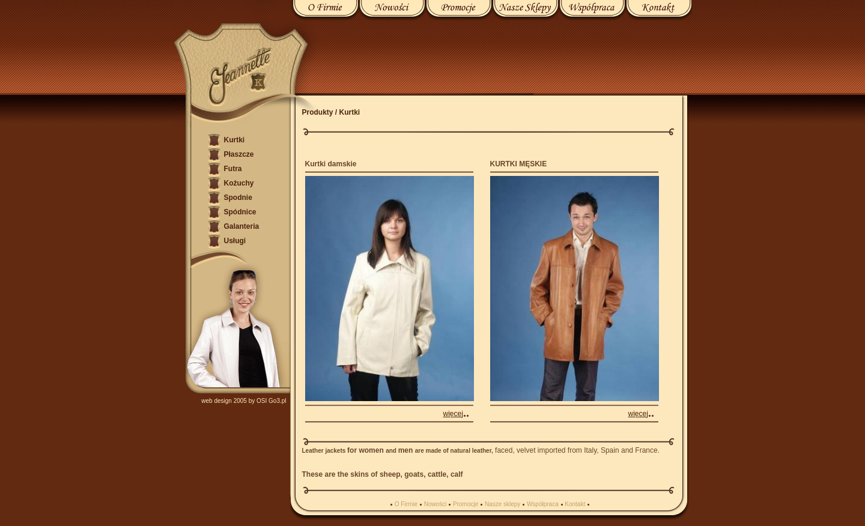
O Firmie (406, 504)
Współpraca (543, 504)
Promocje (465, 504)
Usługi (235, 241)
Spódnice (240, 212)
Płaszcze (239, 154)
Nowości (435, 504)
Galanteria (242, 226)
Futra (233, 169)
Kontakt (575, 504)
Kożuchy (239, 183)
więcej (453, 414)
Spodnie (238, 197)
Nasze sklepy (502, 504)
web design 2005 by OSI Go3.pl (243, 401)
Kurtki (234, 140)
